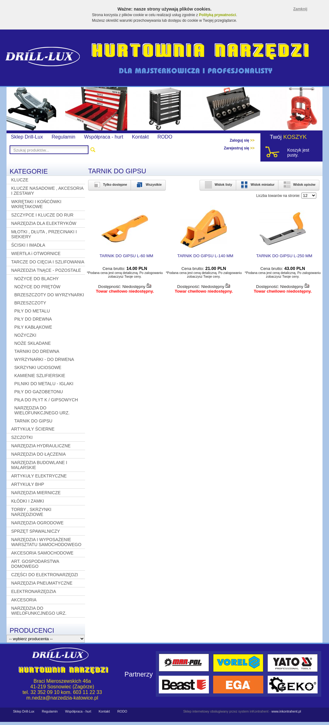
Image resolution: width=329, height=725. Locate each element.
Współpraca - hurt (103, 136)
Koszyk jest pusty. (298, 152)
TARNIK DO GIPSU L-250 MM (284, 255)
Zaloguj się (242, 140)
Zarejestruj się (239, 148)
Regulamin (63, 136)
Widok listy (218, 184)
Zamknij (300, 9)
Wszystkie (148, 184)
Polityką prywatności (217, 15)
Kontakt (140, 136)
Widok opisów (298, 184)
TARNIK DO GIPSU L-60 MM (126, 255)
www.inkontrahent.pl (286, 711)
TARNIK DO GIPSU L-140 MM (205, 255)
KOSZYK (295, 137)
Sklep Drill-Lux (27, 136)
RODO (164, 136)
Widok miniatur (257, 184)
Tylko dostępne (109, 184)
